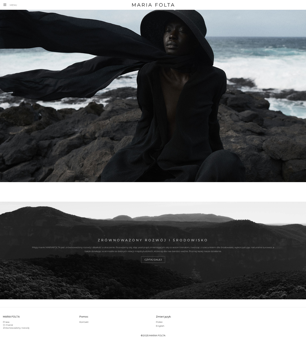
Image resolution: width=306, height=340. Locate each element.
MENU (13, 5)
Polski (159, 321)
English (160, 325)
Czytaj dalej (153, 259)
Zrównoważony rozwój (16, 327)
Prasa (6, 321)
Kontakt (84, 321)
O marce (8, 324)
